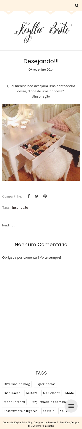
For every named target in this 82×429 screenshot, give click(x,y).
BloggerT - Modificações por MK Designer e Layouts (53, 424)
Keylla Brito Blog (23, 422)
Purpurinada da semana (48, 402)
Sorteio (49, 411)
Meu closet (51, 393)
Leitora (32, 393)
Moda (69, 393)
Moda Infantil (14, 402)
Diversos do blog (17, 384)
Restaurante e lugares (21, 411)
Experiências (45, 384)
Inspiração (20, 207)
